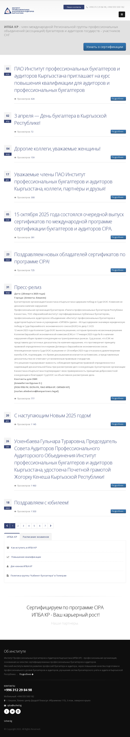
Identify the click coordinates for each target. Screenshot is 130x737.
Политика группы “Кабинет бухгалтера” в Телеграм (38, 575)
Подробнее (26, 674)
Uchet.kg (8, 721)
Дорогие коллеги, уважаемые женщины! (57, 148)
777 (33, 398)
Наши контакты (74, 7)
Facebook (6, 711)
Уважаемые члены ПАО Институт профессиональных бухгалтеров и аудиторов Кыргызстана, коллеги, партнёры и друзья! (63, 181)
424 (33, 98)
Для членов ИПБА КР (21, 566)
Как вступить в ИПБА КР (24, 547)
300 (33, 197)
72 (32, 131)
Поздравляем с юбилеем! (41, 502)
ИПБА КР (12, 536)
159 (33, 157)
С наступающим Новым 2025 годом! (52, 415)
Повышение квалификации (26, 556)
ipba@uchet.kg (14, 705)
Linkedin (18, 711)
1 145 (33, 424)
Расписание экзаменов (36, 536)
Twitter (12, 711)
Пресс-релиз (27, 287)
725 (33, 270)
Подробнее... (118, 98)
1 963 (33, 485)
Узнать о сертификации (104, 47)
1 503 (33, 511)
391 (33, 237)
